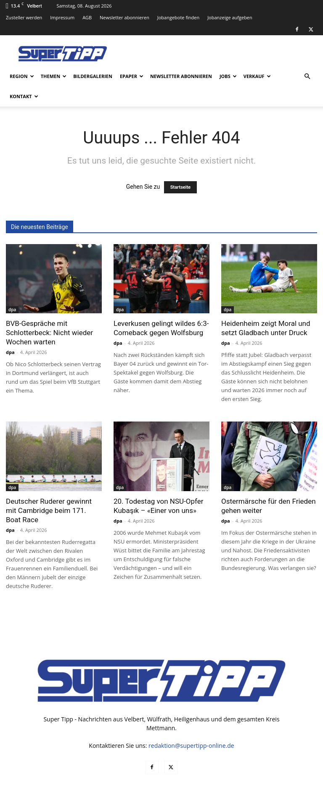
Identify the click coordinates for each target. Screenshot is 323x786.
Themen (53, 76)
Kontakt (24, 96)
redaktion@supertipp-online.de (191, 746)
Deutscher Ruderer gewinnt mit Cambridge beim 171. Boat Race (49, 510)
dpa (12, 309)
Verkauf (257, 76)
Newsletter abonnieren (124, 17)
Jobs (228, 76)
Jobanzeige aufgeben (229, 17)
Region (22, 76)
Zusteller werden (24, 17)
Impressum (62, 17)
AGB (87, 17)
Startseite (180, 187)
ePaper (131, 76)
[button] (307, 77)
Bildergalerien (92, 76)
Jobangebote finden (178, 17)
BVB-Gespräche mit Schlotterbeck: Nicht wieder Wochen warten (49, 332)
